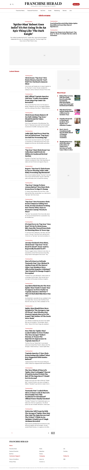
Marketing (57, 10)
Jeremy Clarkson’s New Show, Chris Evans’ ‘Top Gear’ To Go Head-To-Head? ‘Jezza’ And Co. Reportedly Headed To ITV (37, 246)
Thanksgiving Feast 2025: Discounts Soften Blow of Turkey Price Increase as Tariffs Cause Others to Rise (66, 146)
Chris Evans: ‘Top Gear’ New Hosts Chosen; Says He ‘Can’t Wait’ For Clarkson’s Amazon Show (36, 81)
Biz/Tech (43, 10)
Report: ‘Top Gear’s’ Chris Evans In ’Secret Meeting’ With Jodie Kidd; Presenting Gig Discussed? (37, 171)
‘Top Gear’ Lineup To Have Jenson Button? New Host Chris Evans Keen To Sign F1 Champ (37, 187)
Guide (49, 10)
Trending (65, 451)
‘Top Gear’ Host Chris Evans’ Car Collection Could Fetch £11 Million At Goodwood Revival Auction (37, 153)
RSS (64, 459)
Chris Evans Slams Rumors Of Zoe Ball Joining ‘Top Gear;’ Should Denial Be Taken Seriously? (36, 118)
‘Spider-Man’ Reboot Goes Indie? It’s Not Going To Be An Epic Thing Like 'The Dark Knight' (28, 29)
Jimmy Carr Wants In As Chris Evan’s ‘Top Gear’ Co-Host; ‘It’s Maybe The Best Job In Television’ (63, 33)
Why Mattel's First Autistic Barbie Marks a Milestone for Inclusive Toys (66, 112)
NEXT (53, 433)
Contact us (42, 461)
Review (65, 10)
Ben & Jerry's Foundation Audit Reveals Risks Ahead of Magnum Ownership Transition (66, 133)
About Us (41, 459)
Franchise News (20, 10)
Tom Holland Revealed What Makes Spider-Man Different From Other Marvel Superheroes (64, 24)
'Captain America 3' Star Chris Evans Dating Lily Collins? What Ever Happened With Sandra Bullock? (37, 356)
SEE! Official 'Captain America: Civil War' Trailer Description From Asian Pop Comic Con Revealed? (37, 99)
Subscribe (76, 4)
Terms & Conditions (14, 459)
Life (71, 10)
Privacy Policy (12, 461)
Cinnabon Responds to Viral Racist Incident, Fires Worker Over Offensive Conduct (66, 122)
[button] (10, 4)
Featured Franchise (32, 10)
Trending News (28, 21)
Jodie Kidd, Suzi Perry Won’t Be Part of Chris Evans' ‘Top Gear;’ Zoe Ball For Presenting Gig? (37, 135)
